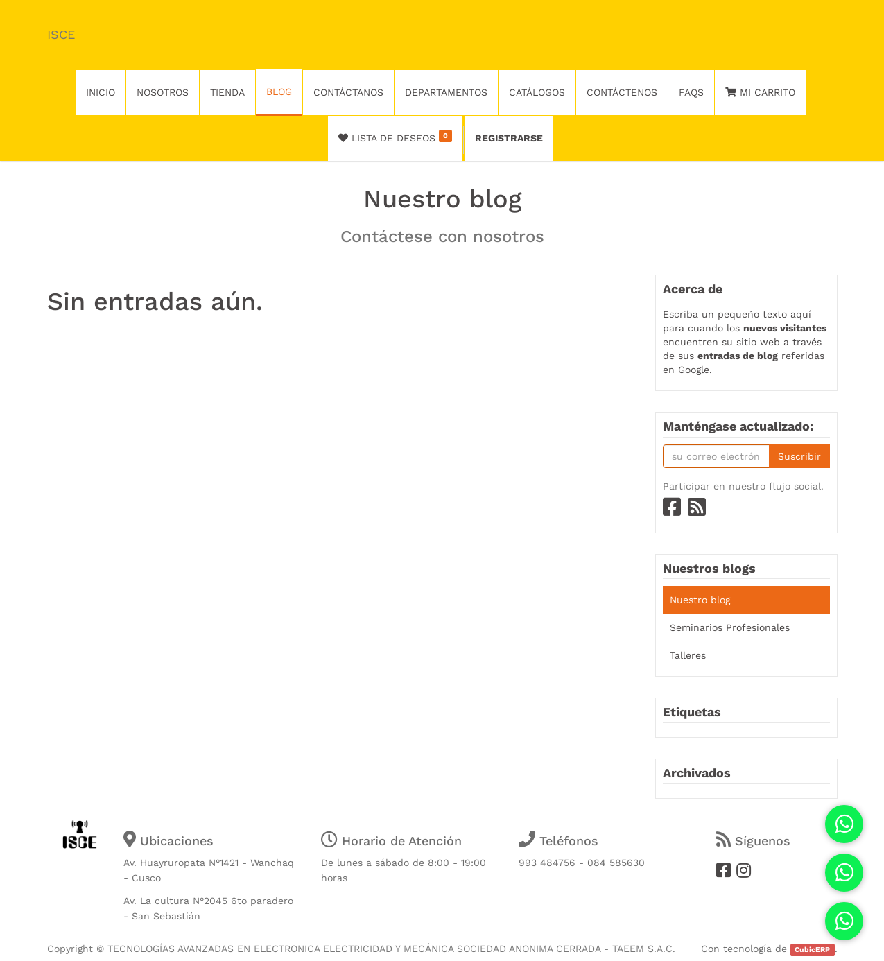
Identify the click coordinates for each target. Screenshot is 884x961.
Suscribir (799, 456)
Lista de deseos (395, 137)
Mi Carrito (760, 92)
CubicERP (812, 949)
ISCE (61, 34)
